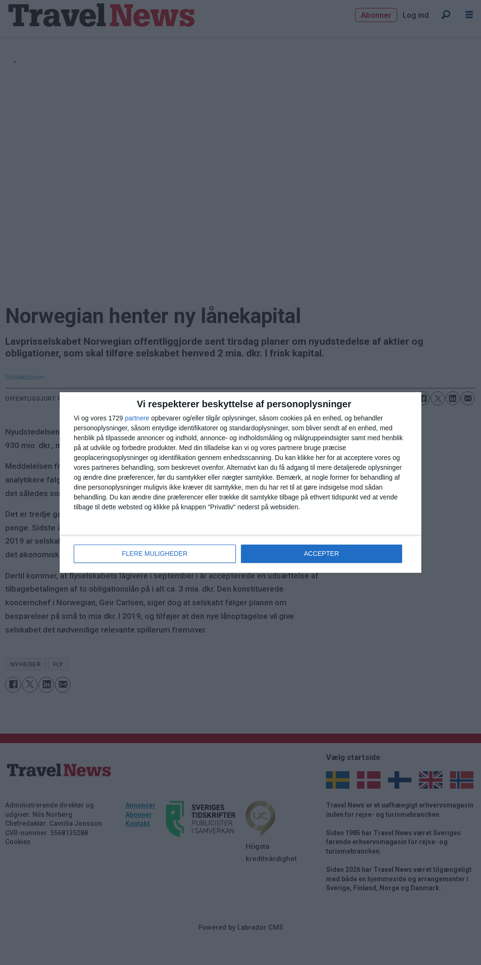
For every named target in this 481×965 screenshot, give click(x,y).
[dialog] (240, 482)
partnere (137, 418)
